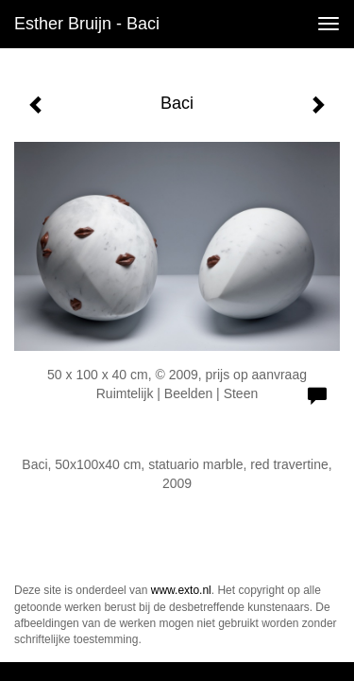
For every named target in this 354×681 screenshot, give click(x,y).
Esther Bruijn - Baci (87, 23)
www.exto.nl (181, 590)
